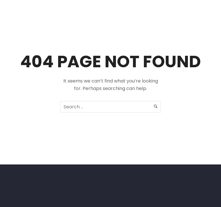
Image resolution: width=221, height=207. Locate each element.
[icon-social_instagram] (197, 12)
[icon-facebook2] (187, 12)
